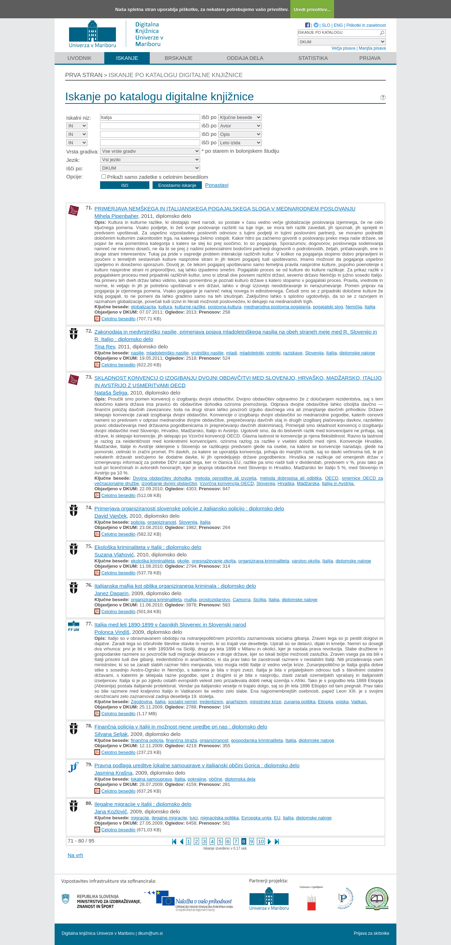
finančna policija (147, 740)
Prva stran (84, 75)
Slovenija (314, 352)
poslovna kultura (224, 306)
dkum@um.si (150, 933)
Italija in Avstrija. (338, 483)
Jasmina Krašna (113, 773)
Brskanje (178, 58)
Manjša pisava (372, 48)
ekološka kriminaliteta (152, 560)
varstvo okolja (306, 560)
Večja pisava (343, 48)
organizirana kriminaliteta (263, 560)
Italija (370, 306)
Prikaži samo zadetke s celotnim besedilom (157, 177)
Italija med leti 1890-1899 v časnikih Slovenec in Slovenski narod (170, 625)
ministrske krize (266, 701)
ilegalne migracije (169, 817)
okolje (183, 560)
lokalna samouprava (151, 779)
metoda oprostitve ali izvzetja (225, 478)
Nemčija (354, 306)
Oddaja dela (245, 58)
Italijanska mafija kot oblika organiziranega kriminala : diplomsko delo (175, 586)
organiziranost (161, 522)
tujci (194, 817)
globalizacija (143, 306)
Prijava (370, 58)
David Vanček (110, 516)
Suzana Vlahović (114, 554)
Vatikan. (359, 701)
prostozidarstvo (214, 599)
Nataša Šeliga (110, 393)
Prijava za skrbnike (371, 933)
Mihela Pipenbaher (116, 216)
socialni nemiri (182, 701)
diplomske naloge (357, 352)
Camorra (242, 599)
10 (261, 841)
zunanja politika (300, 701)
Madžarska (308, 483)
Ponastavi (216, 185)
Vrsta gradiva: (82, 152)
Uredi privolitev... (312, 9)
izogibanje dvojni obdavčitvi (169, 483)
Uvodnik (79, 58)
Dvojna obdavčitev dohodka (162, 478)
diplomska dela (240, 779)
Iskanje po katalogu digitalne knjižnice (176, 75)
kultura (165, 306)
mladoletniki (252, 352)
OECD (331, 478)
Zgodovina (141, 701)
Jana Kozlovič (110, 811)
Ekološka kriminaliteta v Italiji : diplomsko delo (147, 547)
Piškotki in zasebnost (366, 25)
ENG (338, 25)
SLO (326, 25)
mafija (190, 599)
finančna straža (181, 740)
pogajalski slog (328, 306)
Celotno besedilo (118, 318)
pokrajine (197, 779)
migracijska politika (219, 817)
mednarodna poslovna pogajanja (277, 306)
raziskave (293, 352)
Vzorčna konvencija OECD (227, 483)
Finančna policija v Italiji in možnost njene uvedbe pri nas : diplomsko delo (180, 727)
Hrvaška (286, 483)
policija (138, 522)
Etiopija (325, 701)
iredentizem (211, 701)
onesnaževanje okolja (214, 560)
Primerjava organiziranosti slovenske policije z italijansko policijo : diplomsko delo (189, 508)
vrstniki (273, 352)
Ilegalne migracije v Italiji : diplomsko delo (142, 804)
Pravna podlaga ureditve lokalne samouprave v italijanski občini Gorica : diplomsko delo (196, 765)
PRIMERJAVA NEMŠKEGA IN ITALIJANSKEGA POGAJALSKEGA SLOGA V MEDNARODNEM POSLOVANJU (225, 209)
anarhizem (236, 701)
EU (277, 817)
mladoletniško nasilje (167, 352)
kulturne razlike (190, 306)
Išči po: (74, 168)
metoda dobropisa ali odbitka (291, 478)
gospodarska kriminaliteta (257, 740)
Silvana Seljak (111, 734)
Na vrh (75, 855)
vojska (341, 701)
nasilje (137, 352)
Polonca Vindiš (111, 632)
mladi (231, 352)
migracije (140, 817)
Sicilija (259, 599)
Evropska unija (256, 817)
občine (215, 779)
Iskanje (127, 58)
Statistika (313, 58)
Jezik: (73, 160)
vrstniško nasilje (207, 352)
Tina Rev (104, 346)
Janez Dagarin (111, 593)
